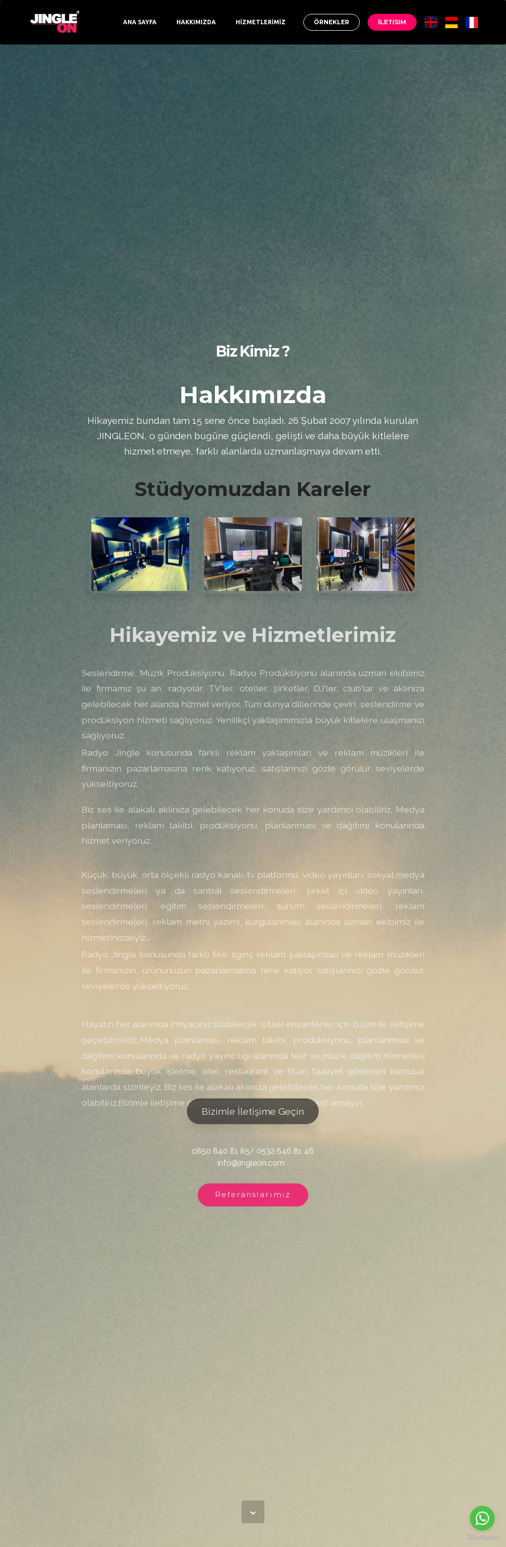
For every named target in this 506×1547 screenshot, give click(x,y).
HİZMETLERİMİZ (261, 22)
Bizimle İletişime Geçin (253, 1111)
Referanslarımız (253, 1200)
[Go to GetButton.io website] (482, 1537)
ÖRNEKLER (331, 22)
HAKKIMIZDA (196, 22)
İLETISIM (392, 22)
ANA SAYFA (140, 22)
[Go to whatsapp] (482, 1518)
